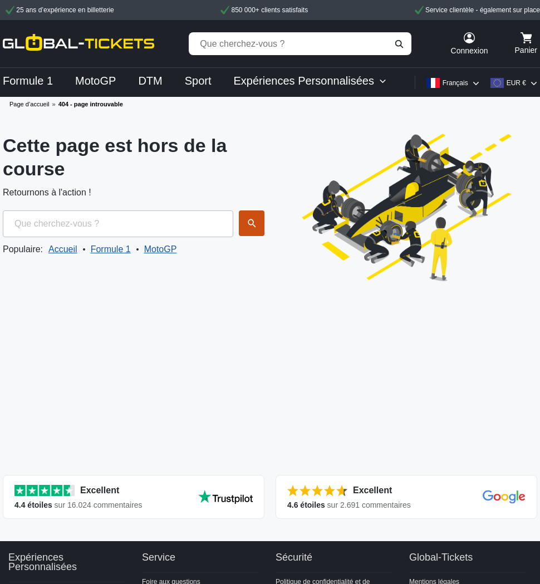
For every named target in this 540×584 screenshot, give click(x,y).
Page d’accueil (29, 104)
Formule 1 (111, 249)
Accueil (62, 249)
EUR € (516, 83)
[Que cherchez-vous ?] (300, 43)
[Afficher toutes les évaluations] (133, 497)
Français (455, 83)
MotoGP (160, 249)
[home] (78, 43)
